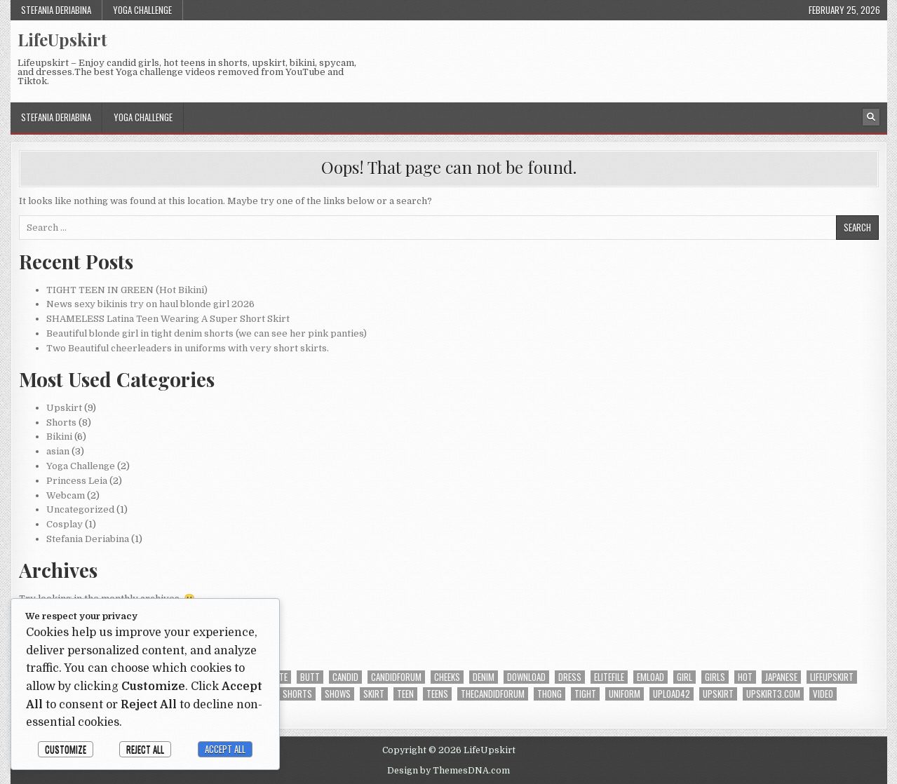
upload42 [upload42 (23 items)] (671, 694)
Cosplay (64, 524)
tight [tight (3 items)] (585, 694)
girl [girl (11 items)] (684, 677)
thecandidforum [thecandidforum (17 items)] (493, 694)
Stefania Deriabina (56, 10)
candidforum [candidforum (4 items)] (396, 677)
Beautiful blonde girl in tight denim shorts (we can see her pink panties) (206, 333)
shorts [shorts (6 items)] (297, 694)
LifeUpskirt (62, 39)
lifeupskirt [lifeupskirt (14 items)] (832, 677)
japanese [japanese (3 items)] (781, 677)
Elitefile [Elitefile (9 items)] (609, 677)
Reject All (145, 749)
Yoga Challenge (142, 10)
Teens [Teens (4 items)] (437, 694)
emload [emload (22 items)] (650, 677)
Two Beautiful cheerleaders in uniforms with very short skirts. (187, 348)
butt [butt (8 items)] (310, 677)
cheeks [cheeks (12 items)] (447, 677)
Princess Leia (76, 480)
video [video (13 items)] (823, 694)
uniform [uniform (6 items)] (624, 694)
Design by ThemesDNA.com (448, 771)
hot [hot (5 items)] (745, 677)
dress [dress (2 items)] (569, 677)
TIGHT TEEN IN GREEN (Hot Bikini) (127, 290)
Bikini (59, 436)
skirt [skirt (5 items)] (373, 694)
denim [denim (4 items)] (483, 677)
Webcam (65, 495)
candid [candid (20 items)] (345, 677)
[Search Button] (871, 117)
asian (57, 451)
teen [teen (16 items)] (405, 694)
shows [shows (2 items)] (338, 694)
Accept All (225, 749)
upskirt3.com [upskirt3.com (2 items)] (773, 694)
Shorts (61, 422)
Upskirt (64, 408)
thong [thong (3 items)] (549, 694)
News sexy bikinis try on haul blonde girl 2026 (150, 304)
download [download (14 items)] (526, 677)
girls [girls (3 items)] (715, 677)
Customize (65, 749)
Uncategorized (80, 509)
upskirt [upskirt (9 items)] (718, 694)
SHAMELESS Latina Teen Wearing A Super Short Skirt (168, 318)
